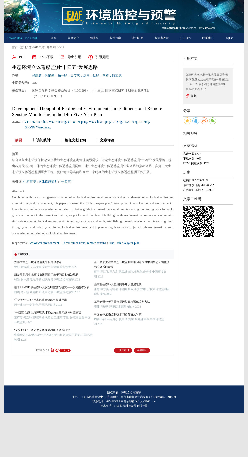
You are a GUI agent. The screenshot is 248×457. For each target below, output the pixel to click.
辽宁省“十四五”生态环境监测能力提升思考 (40, 300)
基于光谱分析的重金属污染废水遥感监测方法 (122, 301)
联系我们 (207, 37)
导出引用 (74, 57)
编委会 (94, 37)
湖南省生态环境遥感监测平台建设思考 (38, 262)
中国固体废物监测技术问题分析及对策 (118, 314)
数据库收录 (162, 37)
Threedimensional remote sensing (83, 243)
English (229, 37)
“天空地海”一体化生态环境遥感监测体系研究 (42, 330)
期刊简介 (73, 37)
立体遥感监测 (48, 181)
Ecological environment (43, 243)
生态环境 (29, 181)
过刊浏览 (25, 47)
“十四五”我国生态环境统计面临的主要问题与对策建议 (47, 312)
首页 (54, 37)
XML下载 (46, 57)
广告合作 (185, 37)
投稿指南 (115, 37)
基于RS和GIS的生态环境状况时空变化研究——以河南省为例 (51, 287)
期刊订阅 (137, 37)
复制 (193, 95)
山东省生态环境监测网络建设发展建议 (118, 284)
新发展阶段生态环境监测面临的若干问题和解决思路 (46, 274)
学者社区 (142, 350)
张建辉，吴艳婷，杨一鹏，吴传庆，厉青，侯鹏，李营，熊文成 (77, 75)
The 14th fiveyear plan (124, 243)
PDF (22, 57)
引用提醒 (102, 57)
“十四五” (66, 181)
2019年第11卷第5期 (45, 47)
